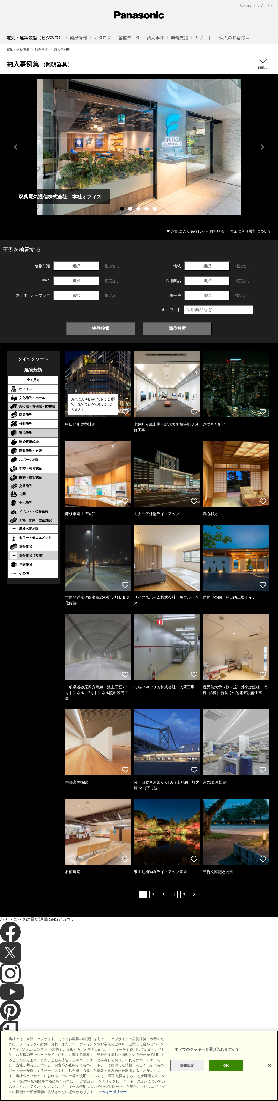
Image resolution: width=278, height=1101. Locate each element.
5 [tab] (155, 209)
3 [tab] (139, 209)
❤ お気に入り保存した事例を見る (195, 231)
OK (226, 1076)
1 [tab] (122, 209)
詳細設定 (187, 1076)
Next (262, 147)
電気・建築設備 (18, 49)
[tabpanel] (139, 147)
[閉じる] (269, 1077)
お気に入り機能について (250, 231)
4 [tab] (147, 209)
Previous (15, 147)
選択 (76, 266)
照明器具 (41, 49)
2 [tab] (131, 209)
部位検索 (177, 328)
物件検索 (100, 328)
